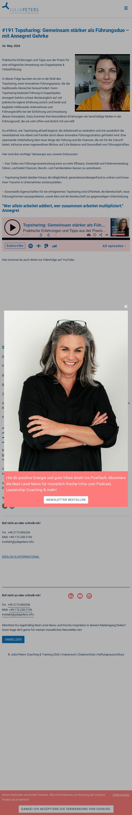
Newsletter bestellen (66, 499)
